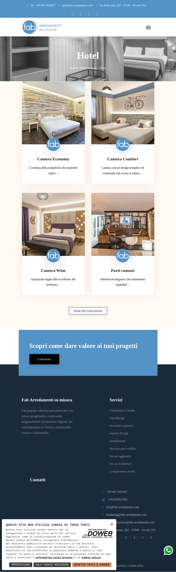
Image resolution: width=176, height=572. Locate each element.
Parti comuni (122, 270)
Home (73, 68)
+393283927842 (118, 499)
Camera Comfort (122, 159)
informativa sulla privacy (54, 557)
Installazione (117, 441)
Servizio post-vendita (123, 448)
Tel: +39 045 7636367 (42, 5)
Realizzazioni (88, 68)
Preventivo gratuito (121, 425)
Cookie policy (136, 565)
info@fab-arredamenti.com (77, 5)
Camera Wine (53, 270)
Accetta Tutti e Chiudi (91, 564)
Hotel (102, 68)
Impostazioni (20, 564)
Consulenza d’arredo (122, 410)
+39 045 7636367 (116, 492)
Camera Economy (53, 159)
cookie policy (91, 557)
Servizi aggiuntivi (120, 456)
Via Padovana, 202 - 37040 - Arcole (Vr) (121, 5)
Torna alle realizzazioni (88, 311)
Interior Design (119, 433)
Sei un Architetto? (121, 464)
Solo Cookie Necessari (52, 564)
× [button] (111, 524)
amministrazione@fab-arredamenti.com (130, 522)
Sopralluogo (117, 418)
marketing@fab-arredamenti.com (126, 515)
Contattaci (44, 359)
